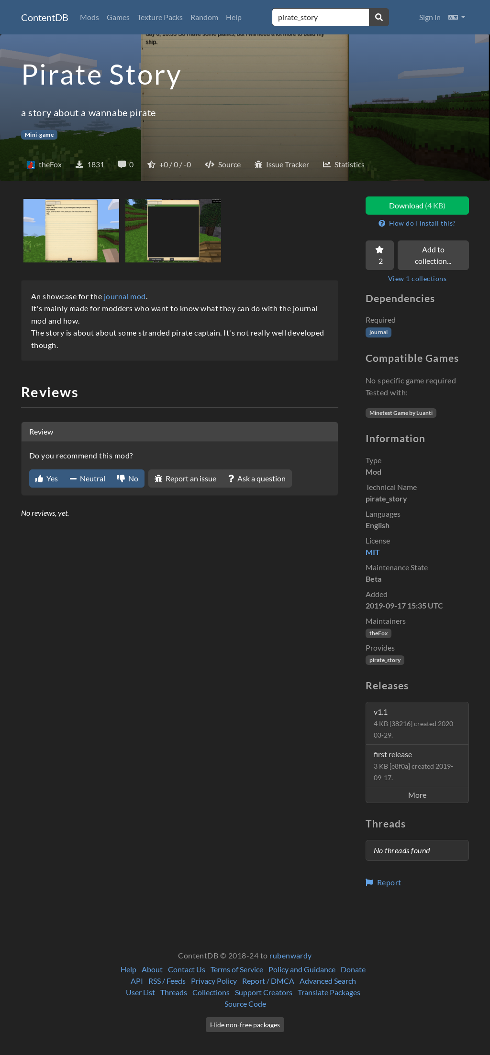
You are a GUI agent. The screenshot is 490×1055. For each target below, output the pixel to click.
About (152, 969)
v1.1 (415, 723)
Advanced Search (328, 980)
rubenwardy (290, 955)
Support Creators (263, 992)
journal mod (125, 296)
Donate (353, 969)
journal (378, 332)
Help (234, 17)
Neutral (87, 478)
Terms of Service (237, 969)
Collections (211, 992)
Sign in (430, 17)
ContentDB (44, 17)
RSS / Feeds (167, 980)
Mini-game (39, 134)
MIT (373, 551)
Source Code (245, 1003)
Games (118, 17)
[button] (457, 17)
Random (204, 17)
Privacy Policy (214, 980)
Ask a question (257, 478)
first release (413, 766)
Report (383, 882)
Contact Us (186, 969)
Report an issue (185, 478)
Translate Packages (329, 992)
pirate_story (385, 659)
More (417, 794)
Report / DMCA (268, 980)
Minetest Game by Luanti (401, 412)
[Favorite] (380, 255)
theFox (378, 633)
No (127, 478)
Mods (89, 17)
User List (140, 992)
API (137, 980)
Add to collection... (433, 255)
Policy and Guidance (301, 969)
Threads (173, 992)
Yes (46, 478)
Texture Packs (160, 17)
